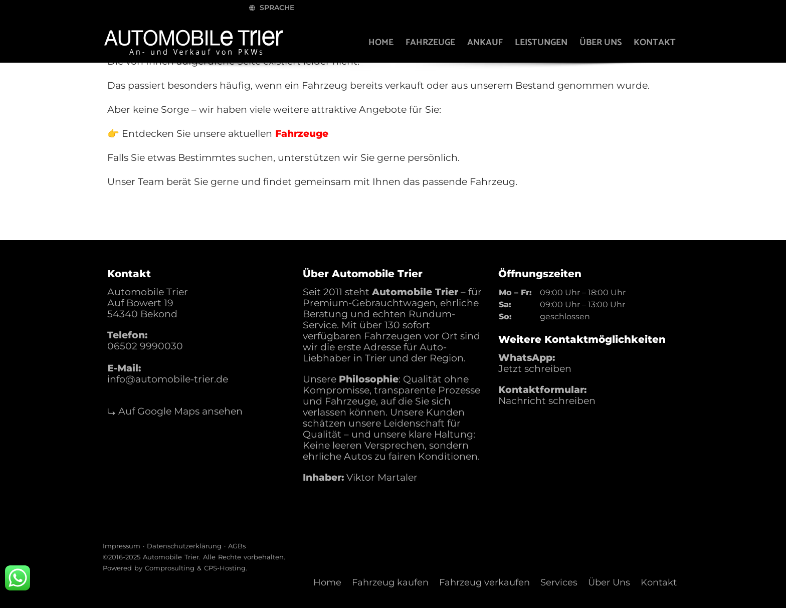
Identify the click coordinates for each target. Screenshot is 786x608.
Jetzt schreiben (534, 368)
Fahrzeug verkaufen (484, 582)
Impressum (121, 546)
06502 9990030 (145, 346)
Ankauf (481, 42)
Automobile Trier (171, 557)
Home (377, 42)
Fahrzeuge (427, 42)
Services (558, 582)
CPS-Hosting (225, 568)
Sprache (554, 7)
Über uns (597, 42)
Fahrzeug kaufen (390, 582)
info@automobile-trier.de (167, 379)
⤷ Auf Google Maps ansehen (175, 411)
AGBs (237, 546)
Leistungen (537, 42)
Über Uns (609, 582)
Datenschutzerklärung (184, 546)
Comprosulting (169, 568)
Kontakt (651, 42)
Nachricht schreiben (547, 401)
